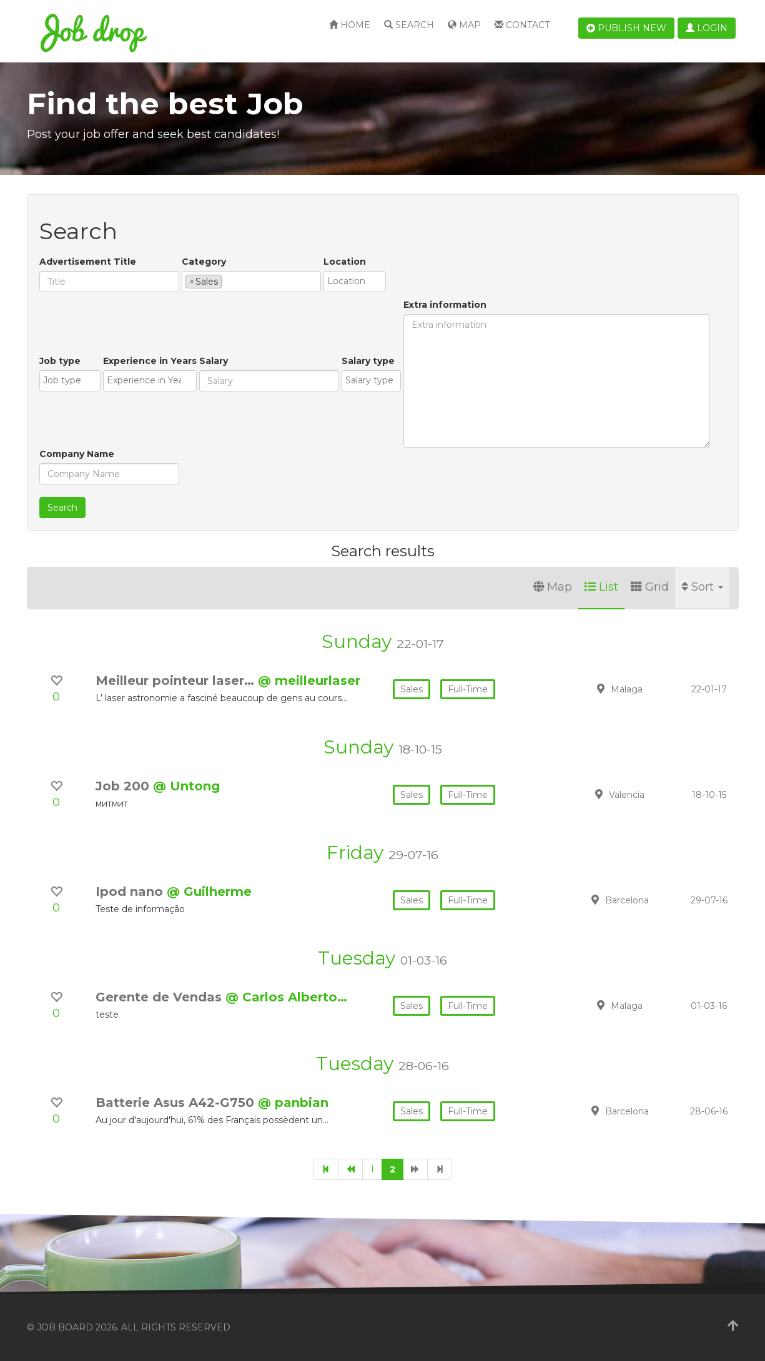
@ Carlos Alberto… (286, 997)
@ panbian (293, 1102)
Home (349, 25)
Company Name (76, 453)
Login (707, 28)
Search (409, 25)
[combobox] (251, 281)
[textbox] (228, 281)
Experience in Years (150, 360)
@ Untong (186, 786)
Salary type (368, 360)
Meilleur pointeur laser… (177, 680)
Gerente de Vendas (160, 997)
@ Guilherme (209, 891)
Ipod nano (131, 891)
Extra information (444, 304)
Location (344, 261)
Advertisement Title (87, 261)
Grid (650, 587)
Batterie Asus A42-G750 (177, 1102)
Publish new (626, 28)
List (601, 587)
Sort (702, 587)
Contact (522, 25)
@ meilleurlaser (309, 680)
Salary (213, 360)
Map (464, 25)
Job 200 (124, 786)
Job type (60, 360)
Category (204, 261)
